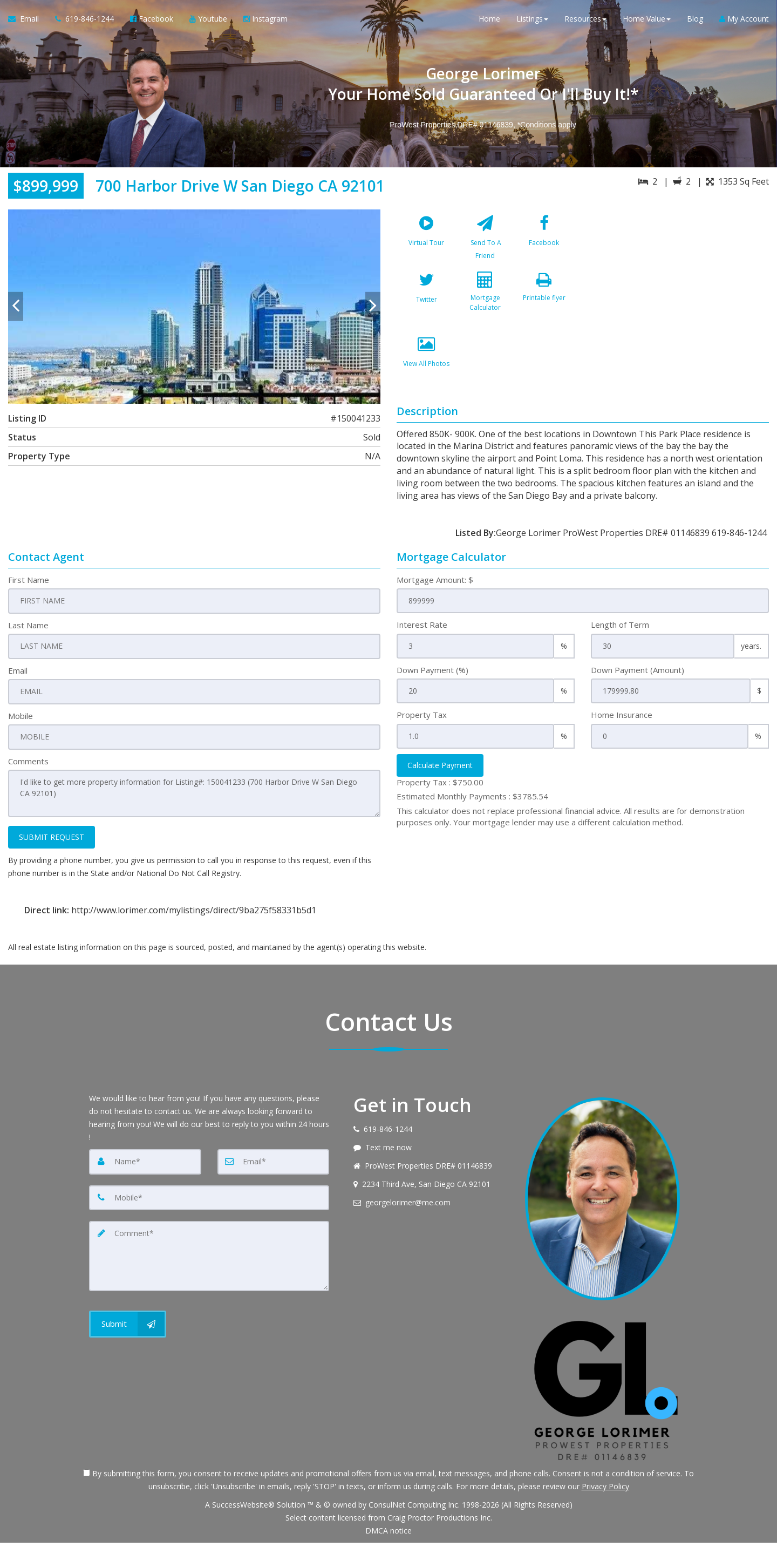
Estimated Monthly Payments (472, 802)
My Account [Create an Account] (744, 21)
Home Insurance (621, 721)
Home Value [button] (647, 21)
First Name (28, 586)
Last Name (28, 631)
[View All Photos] (426, 370)
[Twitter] (426, 306)
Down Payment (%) (432, 676)
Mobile (20, 721)
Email (18, 676)
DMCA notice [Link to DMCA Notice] (388, 1535)
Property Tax (422, 721)
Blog (695, 21)
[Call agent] (84, 21)
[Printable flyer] (544, 306)
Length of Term (620, 631)
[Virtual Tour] (426, 241)
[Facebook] (544, 241)
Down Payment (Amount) (637, 676)
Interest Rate (422, 631)
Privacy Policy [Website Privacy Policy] (605, 1490)
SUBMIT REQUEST (51, 841)
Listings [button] (532, 21)
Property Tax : (440, 788)
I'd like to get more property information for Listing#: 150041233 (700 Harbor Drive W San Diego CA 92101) (194, 798)
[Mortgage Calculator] (485, 306)
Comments (28, 766)
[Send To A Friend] (485, 241)
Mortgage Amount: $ (435, 586)
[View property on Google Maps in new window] (679, 290)
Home (489, 21)
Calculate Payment (440, 771)
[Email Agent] (27, 21)
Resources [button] (585, 21)
